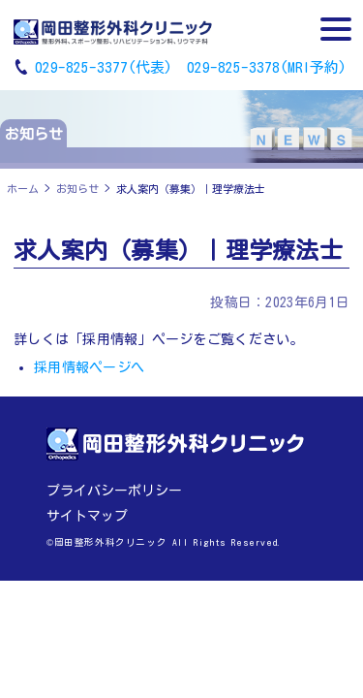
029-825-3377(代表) (103, 67)
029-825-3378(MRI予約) (267, 67)
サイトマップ (87, 516)
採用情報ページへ (89, 367)
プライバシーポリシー (114, 490)
